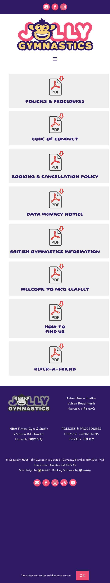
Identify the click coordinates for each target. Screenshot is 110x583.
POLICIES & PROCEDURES (81, 429)
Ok (82, 575)
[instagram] (63, 6)
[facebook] (55, 6)
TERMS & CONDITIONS (81, 434)
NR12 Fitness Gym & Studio (28, 429)
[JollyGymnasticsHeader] (55, 18)
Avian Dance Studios (81, 398)
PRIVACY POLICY (81, 439)
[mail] (46, 6)
